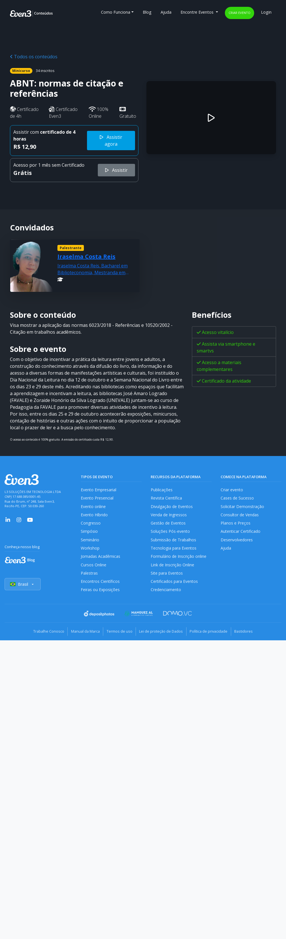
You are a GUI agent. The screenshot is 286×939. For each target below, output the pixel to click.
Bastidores (250, 635)
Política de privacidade (212, 635)
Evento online (93, 507)
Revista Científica (167, 498)
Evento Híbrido (95, 516)
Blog (147, 12)
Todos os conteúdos (33, 56)
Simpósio (89, 533)
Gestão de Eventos (168, 524)
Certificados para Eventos (175, 585)
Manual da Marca (81, 635)
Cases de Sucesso (237, 498)
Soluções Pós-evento (170, 533)
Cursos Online (93, 568)
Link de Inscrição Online (172, 568)
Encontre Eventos (198, 12)
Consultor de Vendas (240, 516)
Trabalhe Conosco (42, 635)
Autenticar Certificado (241, 533)
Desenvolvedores (237, 541)
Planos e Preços (235, 524)
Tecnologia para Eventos (174, 550)
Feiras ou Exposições (100, 594)
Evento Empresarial (99, 489)
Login (266, 12)
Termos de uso (118, 635)
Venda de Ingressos (169, 516)
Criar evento (239, 13)
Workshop (90, 550)
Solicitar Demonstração (243, 507)
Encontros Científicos (100, 585)
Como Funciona (115, 12)
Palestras (89, 576)
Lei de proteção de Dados (162, 635)
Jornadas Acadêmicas (101, 559)
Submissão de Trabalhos (174, 541)
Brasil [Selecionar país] (22, 588)
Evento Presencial (97, 498)
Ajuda (166, 12)
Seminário (90, 541)
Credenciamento (166, 594)
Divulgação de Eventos (172, 507)
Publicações (162, 489)
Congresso (91, 524)
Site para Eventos (167, 576)
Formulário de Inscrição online (179, 559)
